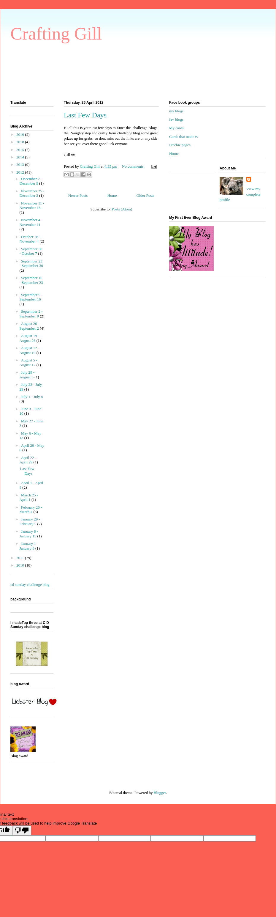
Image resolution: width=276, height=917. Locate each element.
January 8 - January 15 (29, 533)
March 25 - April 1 (29, 497)
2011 (20, 558)
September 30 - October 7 (31, 251)
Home (112, 195)
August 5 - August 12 (28, 362)
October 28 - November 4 (30, 239)
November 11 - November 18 (32, 205)
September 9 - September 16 (31, 297)
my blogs (176, 111)
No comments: (133, 166)
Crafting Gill (56, 33)
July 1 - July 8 (32, 396)
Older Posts (145, 195)
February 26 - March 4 (31, 509)
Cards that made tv (183, 136)
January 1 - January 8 (29, 545)
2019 (20, 134)
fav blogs (176, 119)
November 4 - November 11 (31, 222)
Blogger (160, 792)
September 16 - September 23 (31, 280)
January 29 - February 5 (30, 521)
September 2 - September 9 (31, 313)
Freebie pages (180, 145)
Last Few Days (85, 115)
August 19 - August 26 (29, 338)
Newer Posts (78, 195)
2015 (20, 149)
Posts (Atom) (122, 209)
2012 (20, 172)
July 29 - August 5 (27, 374)
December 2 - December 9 (31, 181)
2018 (20, 142)
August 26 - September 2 (30, 326)
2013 (20, 164)
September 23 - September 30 (31, 263)
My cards (176, 128)
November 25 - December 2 (32, 193)
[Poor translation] (21, 830)
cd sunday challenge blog (30, 584)
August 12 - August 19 (29, 350)
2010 (20, 565)
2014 (20, 157)
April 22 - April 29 (28, 460)
